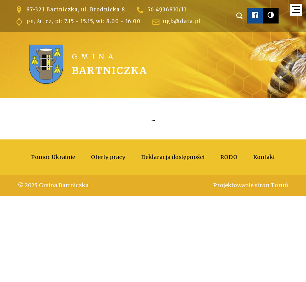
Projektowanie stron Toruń (250, 185)
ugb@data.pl (182, 21)
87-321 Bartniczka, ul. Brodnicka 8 (75, 9)
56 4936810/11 (166, 9)
